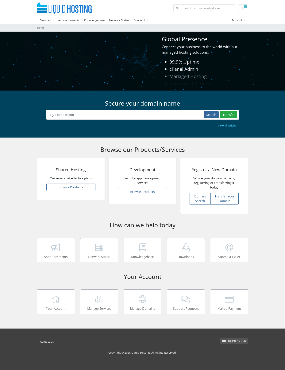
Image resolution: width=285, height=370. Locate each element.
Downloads (186, 250)
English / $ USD (234, 341)
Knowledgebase (94, 20)
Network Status (119, 20)
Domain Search (200, 198)
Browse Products (71, 187)
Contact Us (141, 20)
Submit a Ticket (229, 250)
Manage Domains (142, 302)
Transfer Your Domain (224, 198)
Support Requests (186, 302)
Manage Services (99, 302)
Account (237, 20)
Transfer (229, 115)
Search (211, 115)
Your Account (56, 302)
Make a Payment (229, 302)
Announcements (68, 20)
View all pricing (227, 125)
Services (46, 20)
